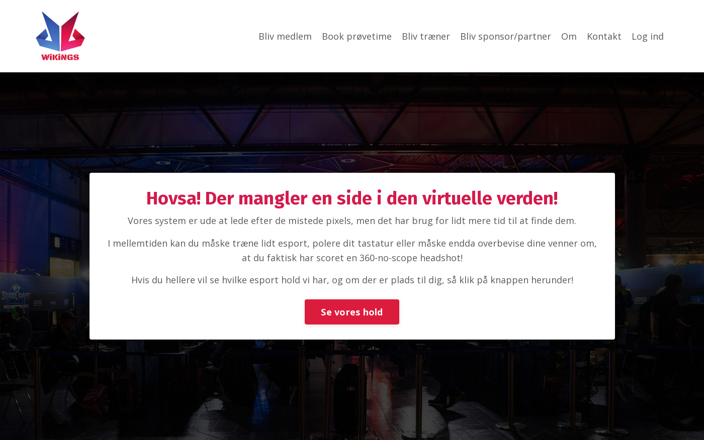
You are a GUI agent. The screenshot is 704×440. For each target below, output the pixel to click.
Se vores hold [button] (352, 312)
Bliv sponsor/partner (505, 36)
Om (569, 36)
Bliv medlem (285, 36)
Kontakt (604, 36)
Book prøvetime (357, 36)
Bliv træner (426, 36)
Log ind (648, 36)
